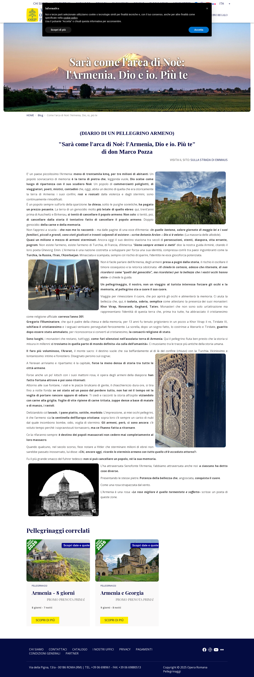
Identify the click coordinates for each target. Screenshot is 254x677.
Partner (72, 653)
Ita (225, 3)
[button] (207, 8)
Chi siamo (36, 649)
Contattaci (58, 649)
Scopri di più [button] (58, 29)
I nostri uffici (103, 649)
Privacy (125, 649)
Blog (40, 115)
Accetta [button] (198, 29)
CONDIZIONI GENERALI (44, 653)
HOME (30, 115)
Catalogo (79, 649)
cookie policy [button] (70, 17)
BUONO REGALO (218, 15)
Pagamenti (144, 649)
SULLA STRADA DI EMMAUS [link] (209, 160)
